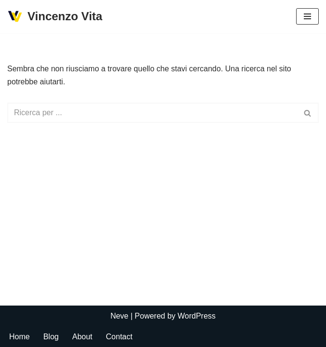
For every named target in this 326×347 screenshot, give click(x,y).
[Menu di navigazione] (307, 16)
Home (19, 337)
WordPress (196, 316)
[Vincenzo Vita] (54, 17)
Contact (119, 337)
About (82, 337)
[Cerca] (152, 113)
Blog (51, 337)
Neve (119, 316)
